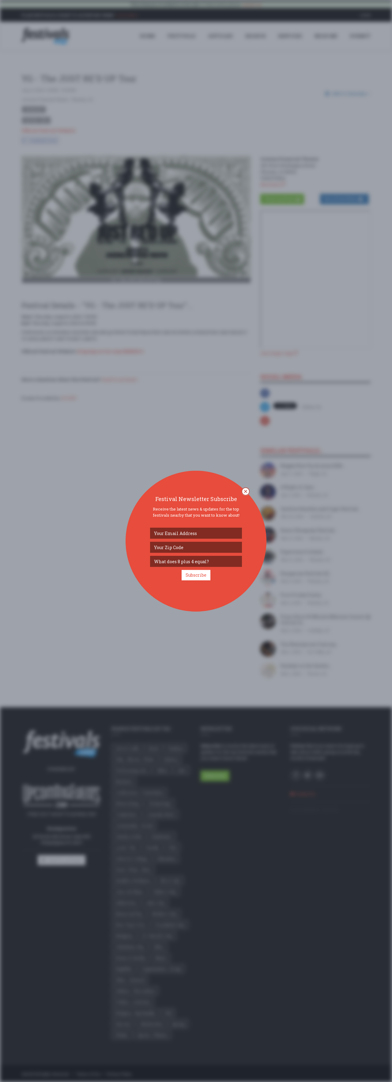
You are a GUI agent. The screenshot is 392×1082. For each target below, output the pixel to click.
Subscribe (196, 575)
